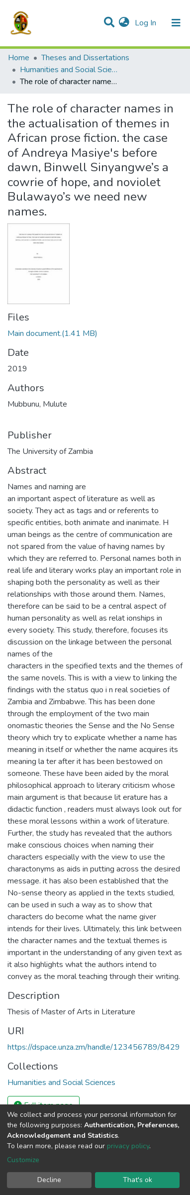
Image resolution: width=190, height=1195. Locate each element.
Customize (23, 1160)
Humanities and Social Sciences (69, 69)
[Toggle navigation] (176, 23)
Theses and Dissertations (85, 57)
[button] (124, 23)
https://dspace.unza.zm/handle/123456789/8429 (93, 1047)
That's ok (137, 1180)
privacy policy (128, 1146)
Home (18, 57)
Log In (146, 22)
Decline (49, 1180)
